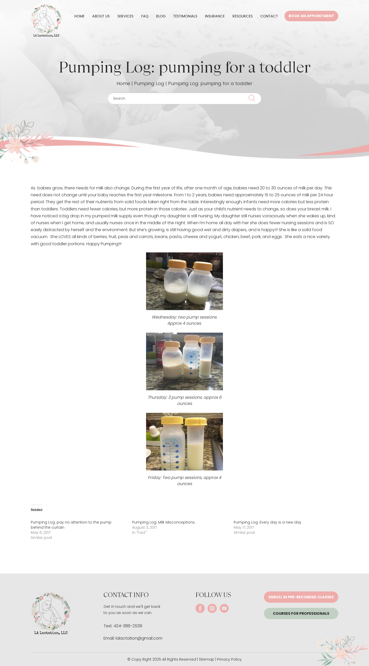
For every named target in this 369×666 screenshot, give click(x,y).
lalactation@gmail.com (139, 638)
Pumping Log (149, 83)
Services (125, 16)
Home (79, 16)
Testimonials (185, 16)
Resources (242, 16)
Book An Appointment (311, 15)
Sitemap (206, 659)
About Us (101, 16)
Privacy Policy (229, 659)
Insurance (215, 16)
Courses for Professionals (301, 613)
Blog (161, 16)
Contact (269, 16)
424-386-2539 (128, 626)
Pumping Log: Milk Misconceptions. (164, 522)
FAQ (144, 16)
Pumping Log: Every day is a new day (267, 522)
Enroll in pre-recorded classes (301, 597)
